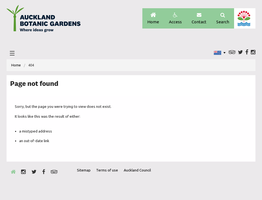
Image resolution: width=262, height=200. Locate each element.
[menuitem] (16, 65)
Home (153, 18)
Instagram (253, 52)
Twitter (240, 52)
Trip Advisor (232, 52)
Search (222, 18)
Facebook (246, 52)
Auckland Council (244, 18)
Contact (199, 18)
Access (175, 18)
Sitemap (84, 170)
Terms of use (107, 170)
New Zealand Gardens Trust (240, 180)
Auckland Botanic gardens (43, 20)
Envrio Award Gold (212, 180)
